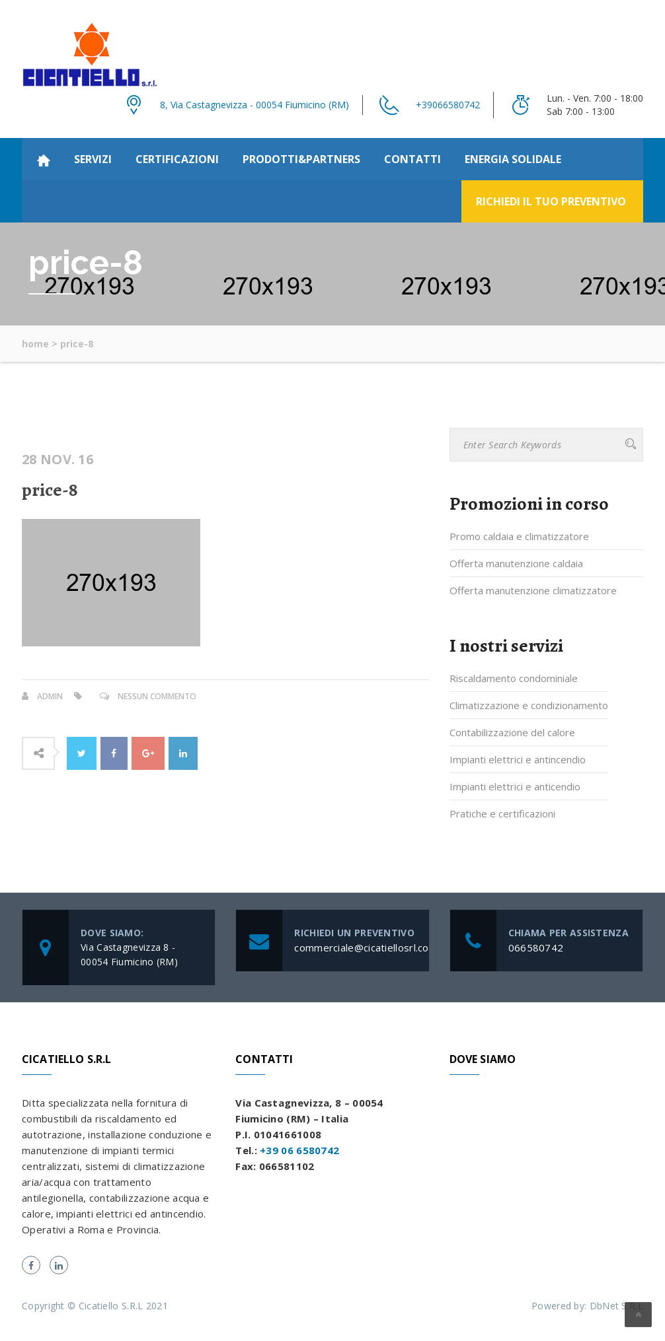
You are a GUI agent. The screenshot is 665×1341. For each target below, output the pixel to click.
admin (50, 696)
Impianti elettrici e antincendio (518, 759)
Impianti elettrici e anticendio (515, 786)
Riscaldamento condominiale (514, 678)
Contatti (412, 159)
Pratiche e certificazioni (502, 813)
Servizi (93, 159)
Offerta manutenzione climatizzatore (533, 590)
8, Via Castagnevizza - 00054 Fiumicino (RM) (254, 104)
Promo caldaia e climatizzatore (519, 536)
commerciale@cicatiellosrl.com (366, 947)
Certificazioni (177, 159)
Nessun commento (157, 696)
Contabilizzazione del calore (512, 732)
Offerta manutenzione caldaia (516, 563)
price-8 (50, 489)
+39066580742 (448, 104)
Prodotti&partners (301, 159)
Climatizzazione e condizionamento (529, 705)
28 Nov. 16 (57, 459)
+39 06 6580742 (299, 1150)
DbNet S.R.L (616, 1305)
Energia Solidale (513, 159)
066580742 (536, 947)
